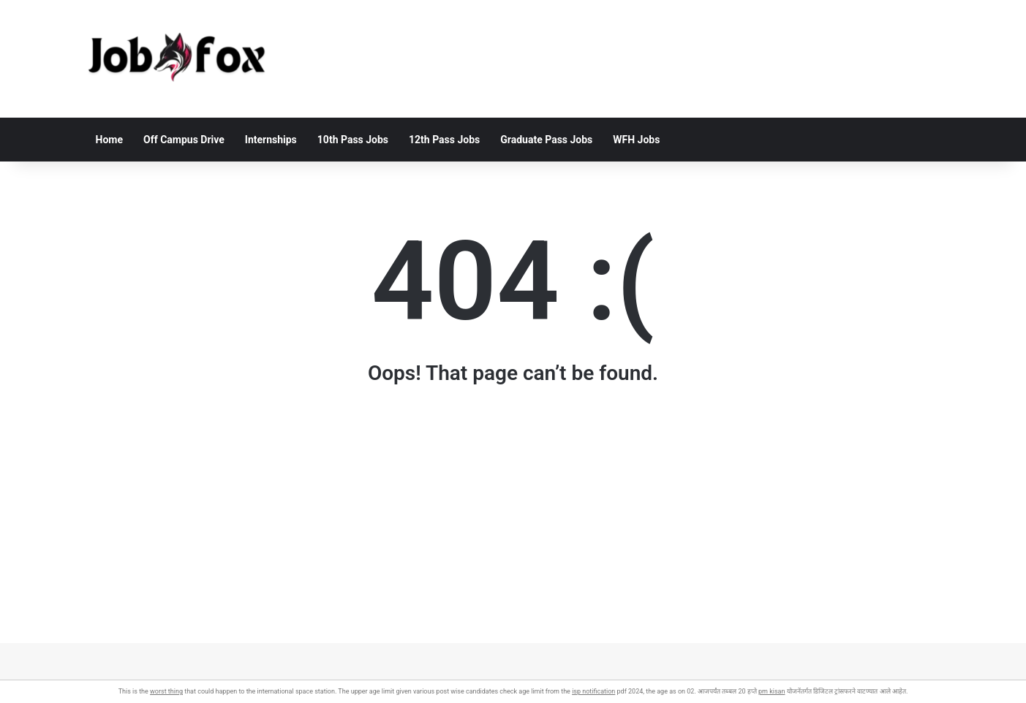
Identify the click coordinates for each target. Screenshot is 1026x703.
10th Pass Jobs (352, 139)
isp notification (593, 691)
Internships (271, 139)
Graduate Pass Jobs (546, 139)
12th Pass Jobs (444, 139)
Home (109, 139)
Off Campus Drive (184, 139)
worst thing (166, 691)
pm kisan (771, 691)
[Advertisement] (513, 540)
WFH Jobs (636, 139)
